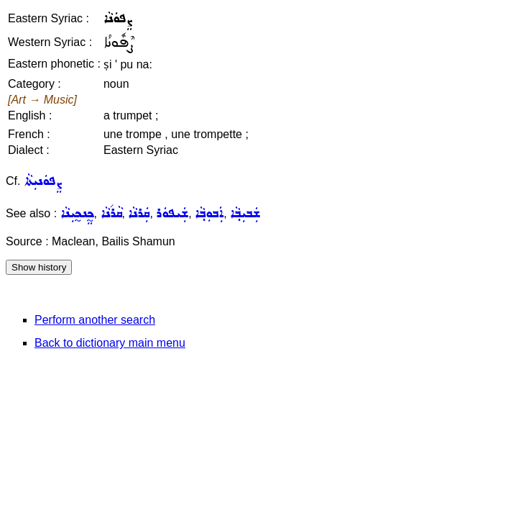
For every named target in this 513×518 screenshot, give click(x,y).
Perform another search (94, 320)
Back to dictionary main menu (109, 343)
